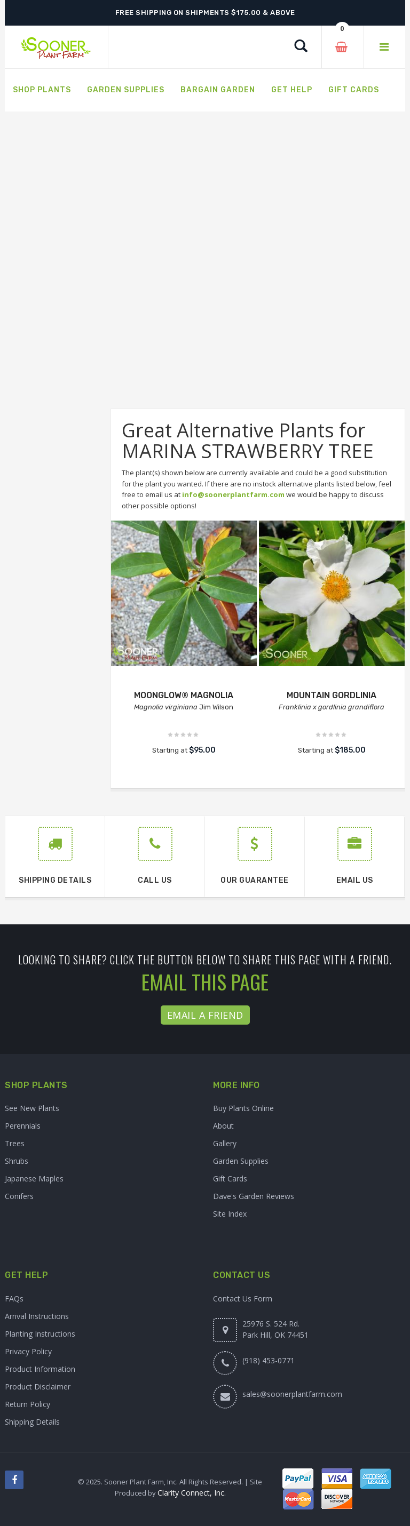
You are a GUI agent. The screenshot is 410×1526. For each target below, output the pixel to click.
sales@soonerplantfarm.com (292, 1394)
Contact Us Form (242, 1298)
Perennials (23, 1126)
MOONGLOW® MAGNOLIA (183, 695)
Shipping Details (32, 1422)
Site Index (230, 1214)
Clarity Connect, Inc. (191, 1493)
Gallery (224, 1143)
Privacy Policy (28, 1351)
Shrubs (16, 1161)
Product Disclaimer (37, 1386)
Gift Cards (230, 1178)
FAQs (14, 1298)
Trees (15, 1143)
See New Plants (32, 1108)
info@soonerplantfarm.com (233, 494)
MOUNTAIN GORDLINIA (331, 695)
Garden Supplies (241, 1161)
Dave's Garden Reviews (253, 1196)
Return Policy (27, 1404)
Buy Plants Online (243, 1108)
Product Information (40, 1369)
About (223, 1126)
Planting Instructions (40, 1334)
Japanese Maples (34, 1178)
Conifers (19, 1196)
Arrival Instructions (37, 1316)
